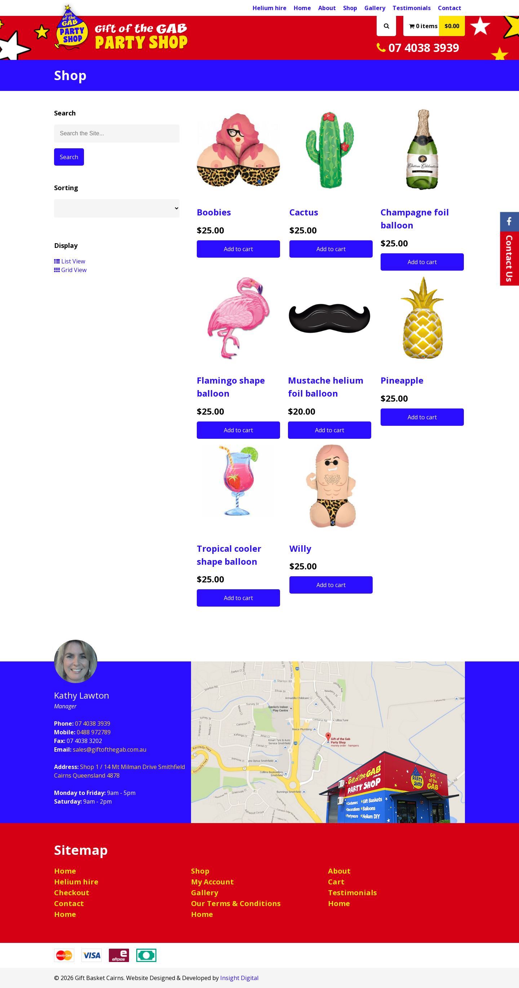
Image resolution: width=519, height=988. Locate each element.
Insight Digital (239, 978)
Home (302, 8)
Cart (336, 882)
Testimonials (411, 8)
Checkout (71, 892)
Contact (449, 8)
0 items (437, 26)
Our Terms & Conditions (236, 903)
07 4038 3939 (418, 47)
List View (69, 261)
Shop (350, 8)
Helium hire (270, 8)
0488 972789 (94, 732)
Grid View (70, 270)
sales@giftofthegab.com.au (109, 749)
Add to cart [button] (238, 249)
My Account (212, 882)
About (327, 8)
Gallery (374, 8)
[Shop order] (116, 208)
